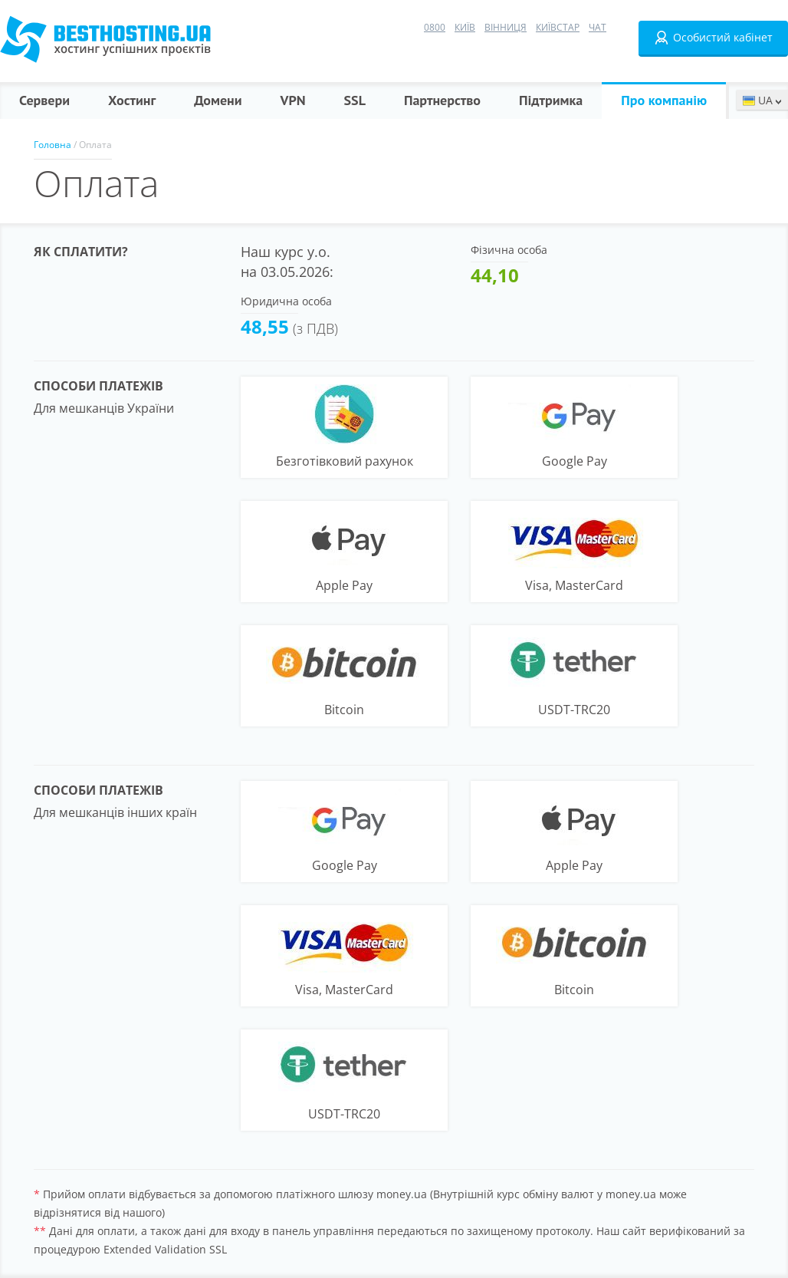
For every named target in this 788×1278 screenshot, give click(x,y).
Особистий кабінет (713, 37)
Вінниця (505, 27)
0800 (434, 27)
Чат (597, 27)
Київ (465, 27)
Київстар (558, 27)
